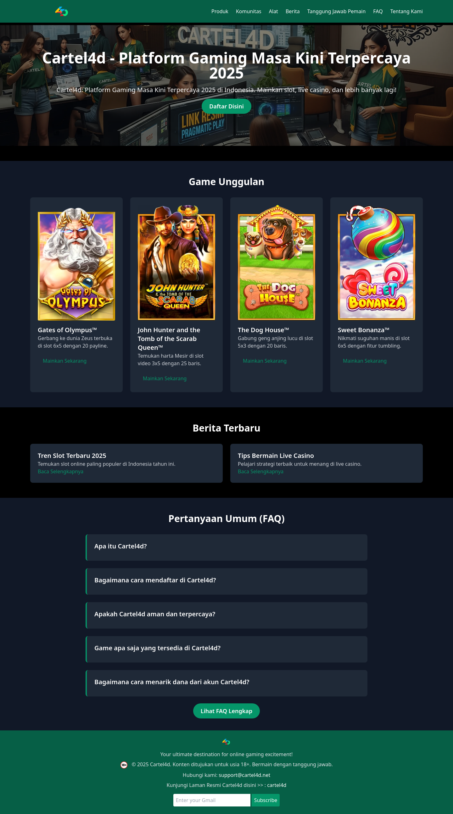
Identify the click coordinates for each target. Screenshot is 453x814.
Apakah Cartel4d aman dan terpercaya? (154, 614)
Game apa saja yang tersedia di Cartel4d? (157, 648)
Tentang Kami (406, 11)
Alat (273, 11)
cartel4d (276, 785)
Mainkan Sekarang (65, 360)
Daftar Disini (226, 106)
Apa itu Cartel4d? (120, 546)
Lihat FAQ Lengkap (226, 711)
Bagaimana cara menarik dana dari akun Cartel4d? (171, 682)
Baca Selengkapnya (60, 471)
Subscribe (265, 800)
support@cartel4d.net (244, 775)
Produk (219, 11)
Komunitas (248, 11)
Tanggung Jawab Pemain (336, 11)
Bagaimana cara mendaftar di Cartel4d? (155, 580)
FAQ (378, 11)
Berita (293, 11)
